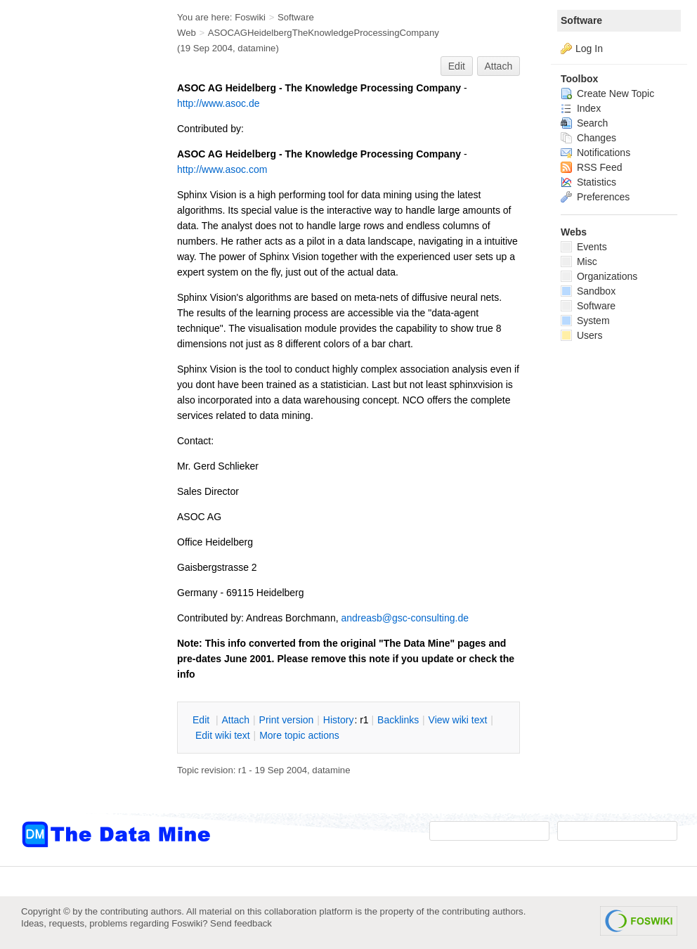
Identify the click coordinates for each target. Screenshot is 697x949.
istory (338, 719)
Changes (588, 137)
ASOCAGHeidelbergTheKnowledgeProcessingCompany (323, 32)
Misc (579, 261)
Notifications (595, 152)
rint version (286, 719)
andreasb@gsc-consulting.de (405, 618)
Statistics (588, 182)
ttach (235, 719)
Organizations (599, 276)
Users (581, 335)
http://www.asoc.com (222, 169)
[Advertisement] (77, 283)
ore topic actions (299, 735)
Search (584, 123)
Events (584, 246)
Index (581, 108)
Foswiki (250, 17)
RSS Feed (591, 167)
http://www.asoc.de (218, 103)
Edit (456, 66)
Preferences (595, 196)
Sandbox (588, 291)
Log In (589, 48)
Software (581, 20)
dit (202, 719)
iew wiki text (458, 719)
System (585, 320)
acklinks (398, 719)
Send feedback (241, 923)
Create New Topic (607, 93)
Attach (499, 66)
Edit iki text (222, 735)
